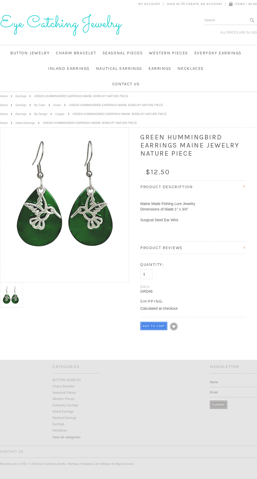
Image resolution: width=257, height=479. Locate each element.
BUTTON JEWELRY (30, 52)
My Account (149, 4)
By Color (39, 105)
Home (4, 96)
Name (214, 382)
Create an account (204, 4)
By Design (40, 113)
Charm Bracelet (76, 52)
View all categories (66, 437)
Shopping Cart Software (96, 463)
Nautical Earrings (119, 68)
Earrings (159, 68)
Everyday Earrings (218, 52)
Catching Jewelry (60, 24)
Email (214, 392)
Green (57, 105)
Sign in (173, 4)
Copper (60, 113)
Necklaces (191, 68)
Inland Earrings (69, 68)
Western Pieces (168, 52)
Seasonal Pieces (123, 52)
